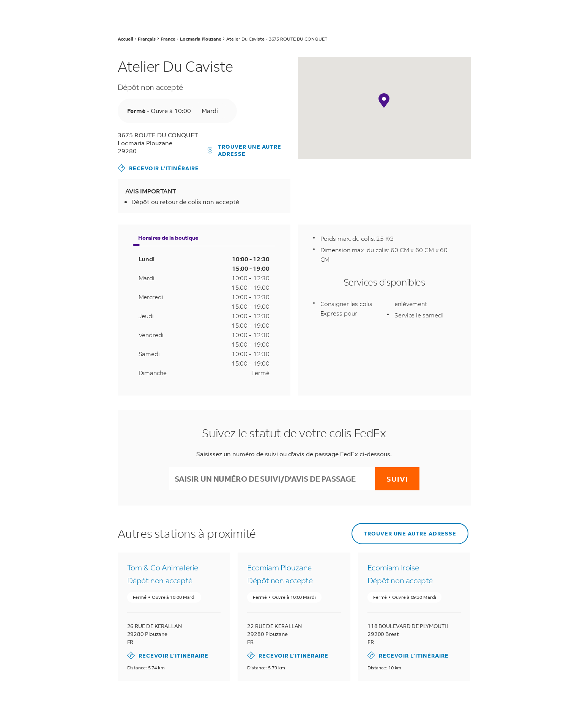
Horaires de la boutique (168, 237)
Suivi (397, 479)
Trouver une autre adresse (244, 150)
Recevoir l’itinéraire (158, 168)
